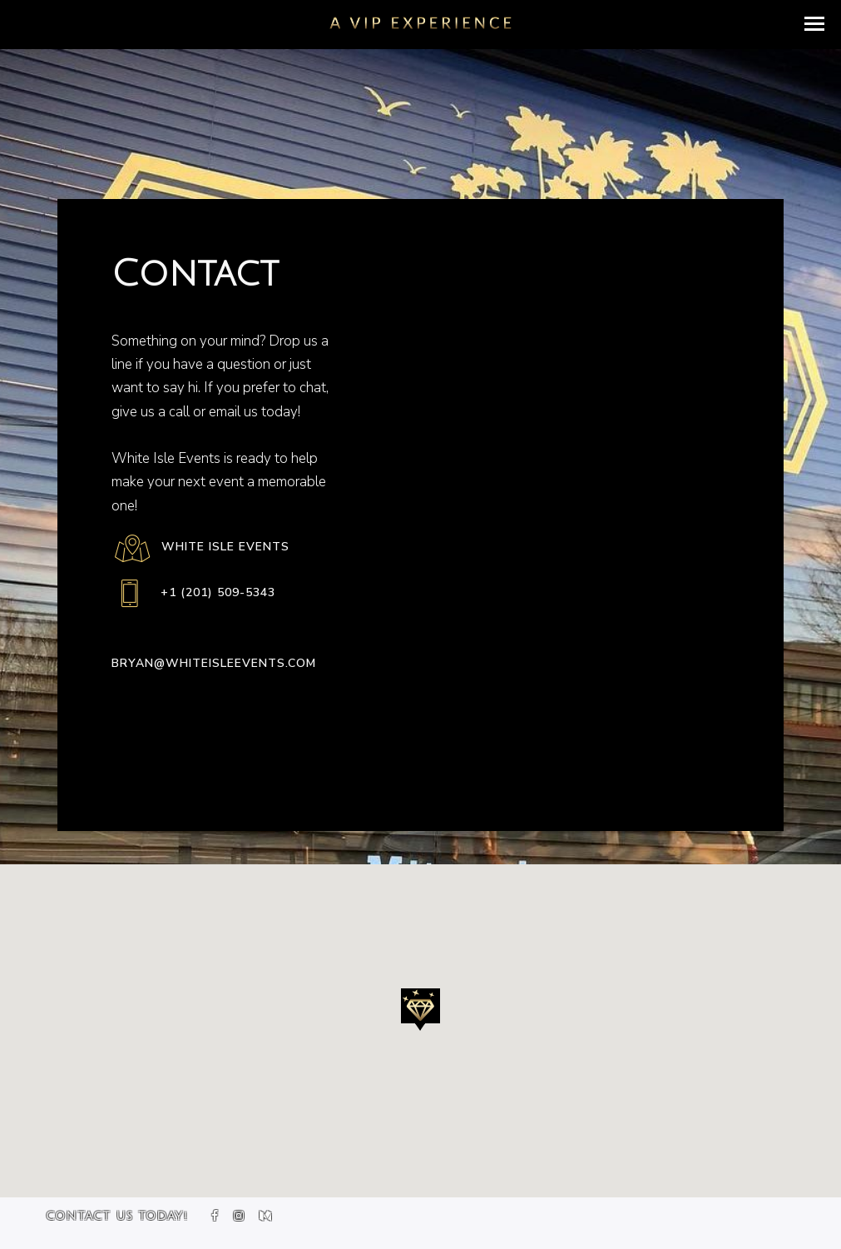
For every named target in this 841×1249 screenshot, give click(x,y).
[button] (814, 23)
